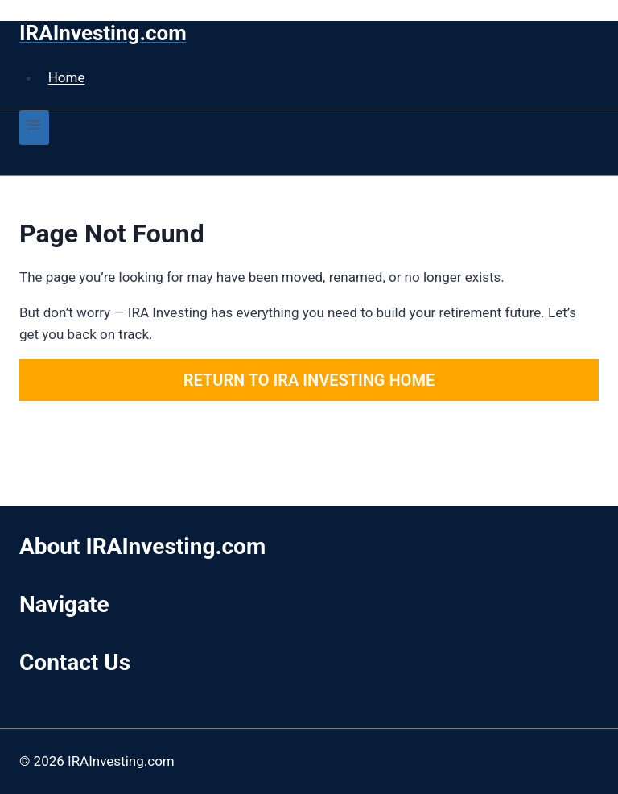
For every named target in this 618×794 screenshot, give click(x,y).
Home (66, 77)
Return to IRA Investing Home (309, 380)
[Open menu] (34, 127)
